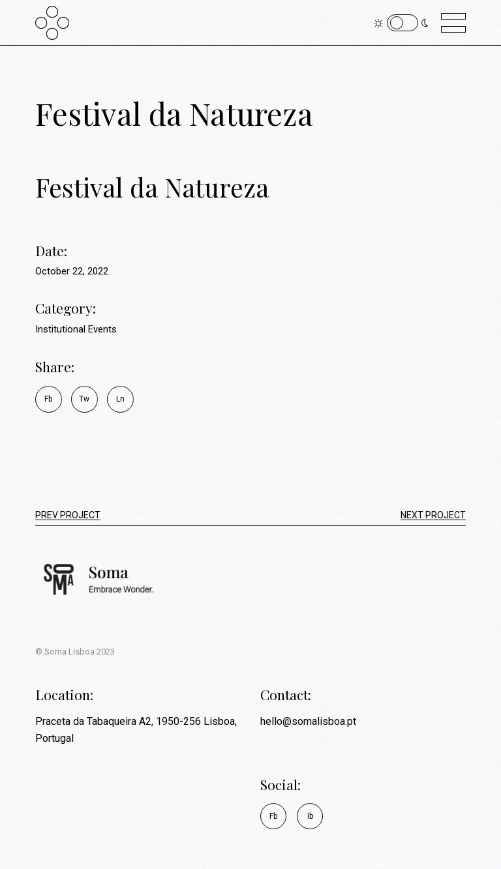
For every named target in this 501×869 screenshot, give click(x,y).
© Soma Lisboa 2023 (75, 651)
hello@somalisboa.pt (308, 721)
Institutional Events (76, 329)
